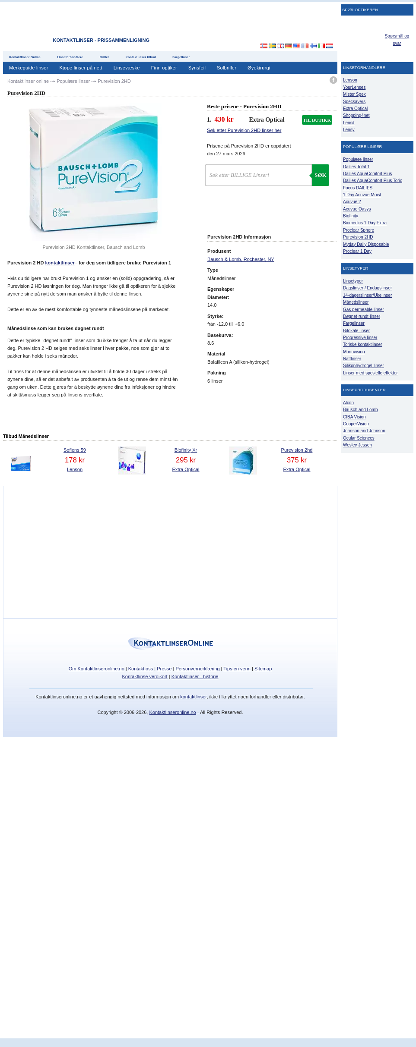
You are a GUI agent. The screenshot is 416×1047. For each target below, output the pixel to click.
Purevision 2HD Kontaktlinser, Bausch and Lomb (93, 247)
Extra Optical (186, 469)
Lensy (349, 129)
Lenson (75, 469)
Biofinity (350, 216)
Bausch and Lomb (360, 409)
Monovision (354, 351)
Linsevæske (127, 67)
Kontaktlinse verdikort (145, 676)
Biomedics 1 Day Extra (365, 222)
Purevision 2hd (297, 450)
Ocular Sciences (359, 438)
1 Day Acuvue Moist (362, 194)
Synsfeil (197, 67)
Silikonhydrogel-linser (363, 365)
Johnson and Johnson (364, 430)
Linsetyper (353, 281)
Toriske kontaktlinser (362, 344)
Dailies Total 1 (356, 166)
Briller (104, 57)
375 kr (297, 460)
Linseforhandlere (70, 57)
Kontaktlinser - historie (195, 676)
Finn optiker (164, 67)
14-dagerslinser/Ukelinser (367, 295)
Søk (320, 175)
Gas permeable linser (363, 309)
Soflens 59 (75, 450)
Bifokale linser (356, 330)
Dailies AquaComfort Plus (367, 173)
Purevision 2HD (358, 237)
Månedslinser (355, 302)
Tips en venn (237, 668)
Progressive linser (360, 337)
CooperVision (356, 423)
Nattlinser (352, 358)
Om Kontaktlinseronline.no (96, 668)
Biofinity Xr (186, 450)
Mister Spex (354, 94)
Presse (164, 668)
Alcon (348, 402)
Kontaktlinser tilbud (141, 57)
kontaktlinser (59, 262)
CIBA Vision (354, 417)
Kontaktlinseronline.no (172, 712)
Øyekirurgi (259, 67)
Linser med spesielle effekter (370, 373)
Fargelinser (181, 57)
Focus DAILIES (357, 188)
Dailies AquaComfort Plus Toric (372, 180)
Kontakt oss (140, 668)
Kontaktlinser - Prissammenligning (101, 40)
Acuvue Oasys (357, 209)
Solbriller (226, 67)
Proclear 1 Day (357, 251)
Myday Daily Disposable (366, 244)
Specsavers (354, 101)
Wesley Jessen (357, 445)
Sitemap (263, 668)
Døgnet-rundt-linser (361, 316)
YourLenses (354, 87)
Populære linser (358, 159)
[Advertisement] (305, 142)
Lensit (349, 122)
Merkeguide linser (28, 67)
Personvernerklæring (197, 668)
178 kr (75, 460)
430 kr (224, 119)
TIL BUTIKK (317, 120)
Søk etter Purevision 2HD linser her (244, 130)
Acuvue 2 (352, 201)
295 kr (186, 460)
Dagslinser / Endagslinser (367, 288)
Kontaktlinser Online (25, 57)
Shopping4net (356, 115)
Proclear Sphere (358, 230)
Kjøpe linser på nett (81, 67)
